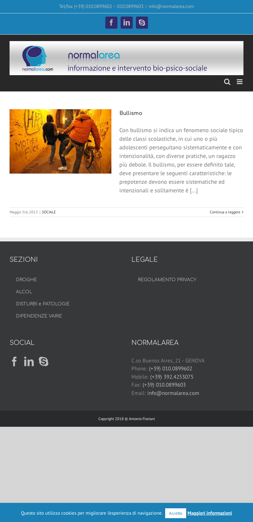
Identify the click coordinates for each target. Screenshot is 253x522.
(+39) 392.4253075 (171, 376)
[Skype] (43, 361)
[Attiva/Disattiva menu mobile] (240, 81)
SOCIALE (49, 212)
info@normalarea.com (171, 6)
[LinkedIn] (29, 361)
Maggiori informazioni (209, 513)
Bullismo (130, 113)
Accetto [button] (175, 513)
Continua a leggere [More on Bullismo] (225, 212)
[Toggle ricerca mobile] (227, 81)
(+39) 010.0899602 (170, 368)
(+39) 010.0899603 (164, 384)
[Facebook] (14, 361)
